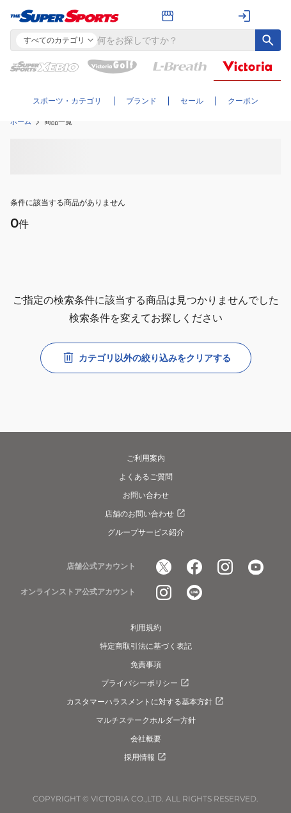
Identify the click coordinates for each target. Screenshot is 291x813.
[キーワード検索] (268, 40)
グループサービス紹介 (145, 532)
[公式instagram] (225, 567)
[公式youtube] (255, 567)
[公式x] (163, 567)
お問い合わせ (146, 495)
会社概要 (145, 738)
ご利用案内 (146, 458)
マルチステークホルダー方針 (146, 720)
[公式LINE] (194, 592)
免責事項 (145, 664)
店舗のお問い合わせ (146, 513)
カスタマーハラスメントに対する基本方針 (146, 701)
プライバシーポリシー (146, 683)
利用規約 (145, 627)
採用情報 (146, 757)
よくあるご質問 (146, 476)
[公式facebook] (194, 567)
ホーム (20, 121)
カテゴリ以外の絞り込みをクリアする (146, 358)
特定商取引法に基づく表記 (146, 646)
